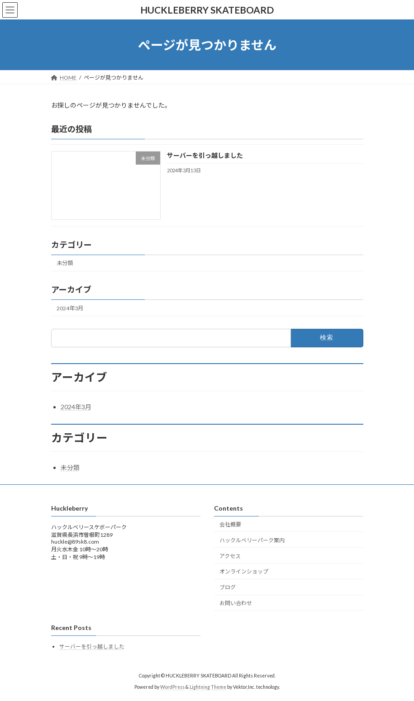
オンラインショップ (243, 571)
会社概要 (230, 524)
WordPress (172, 687)
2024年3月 (70, 308)
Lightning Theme (208, 687)
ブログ (227, 587)
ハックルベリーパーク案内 (252, 540)
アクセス (230, 556)
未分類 (65, 263)
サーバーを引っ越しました (205, 156)
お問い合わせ (235, 603)
